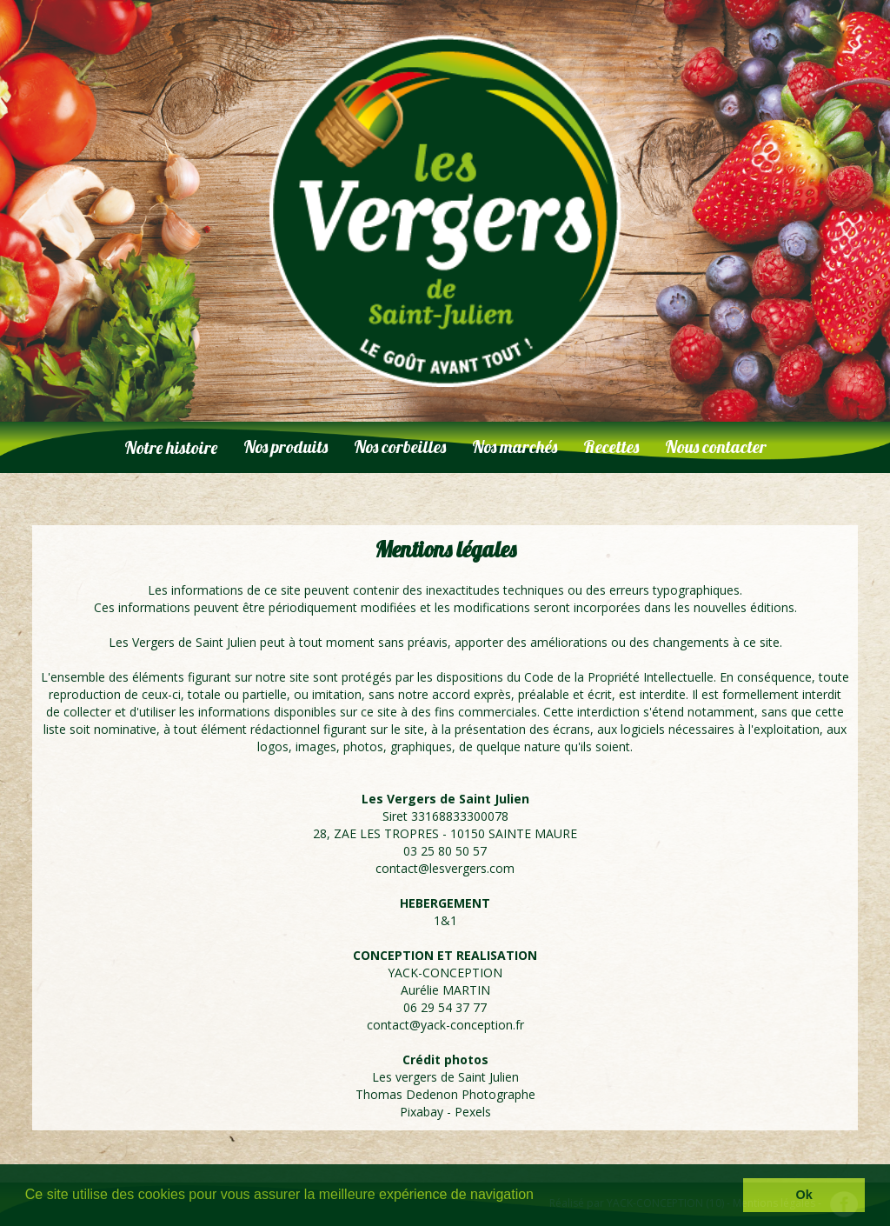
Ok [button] (804, 1195)
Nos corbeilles (400, 446)
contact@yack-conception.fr (445, 1024)
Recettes (611, 446)
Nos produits (285, 446)
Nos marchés (514, 446)
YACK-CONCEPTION (445, 972)
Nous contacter (716, 446)
